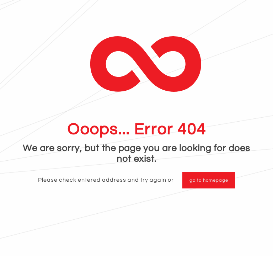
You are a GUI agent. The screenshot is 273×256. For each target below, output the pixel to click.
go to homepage (208, 180)
